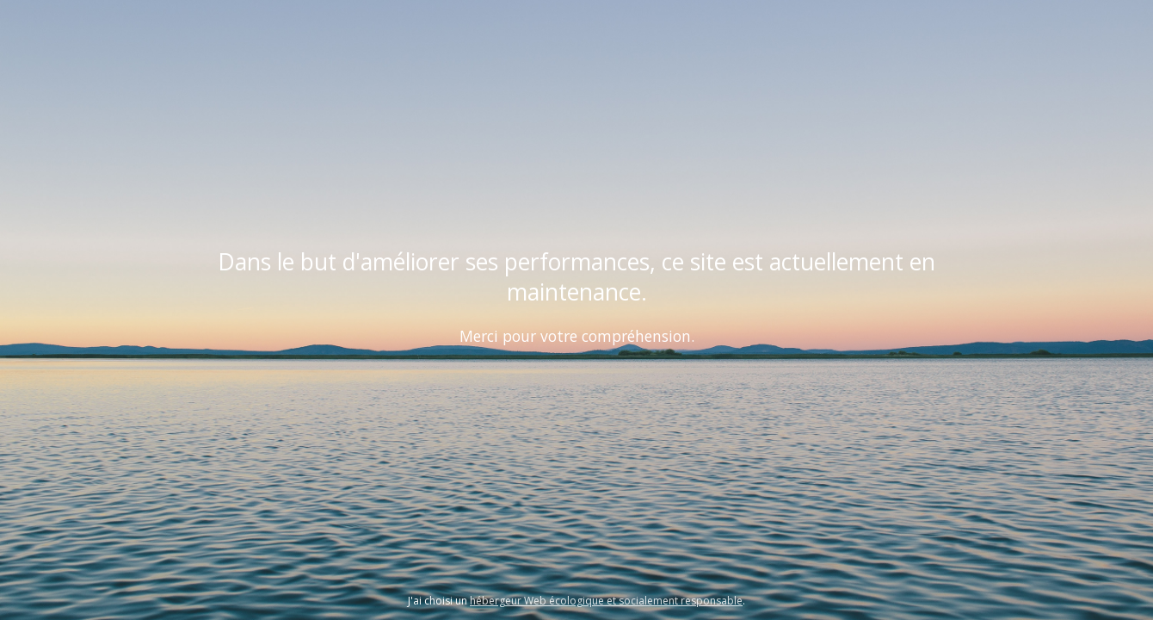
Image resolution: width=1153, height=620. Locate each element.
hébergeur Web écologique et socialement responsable (606, 600)
